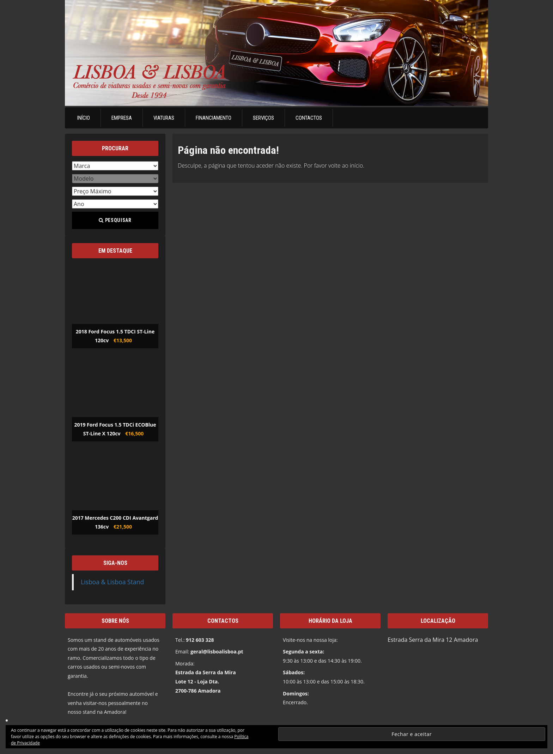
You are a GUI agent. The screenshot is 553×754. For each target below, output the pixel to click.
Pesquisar (115, 220)
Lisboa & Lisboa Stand (112, 582)
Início (83, 118)
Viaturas (163, 118)
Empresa (121, 118)
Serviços (263, 118)
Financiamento (213, 118)
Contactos (309, 118)
